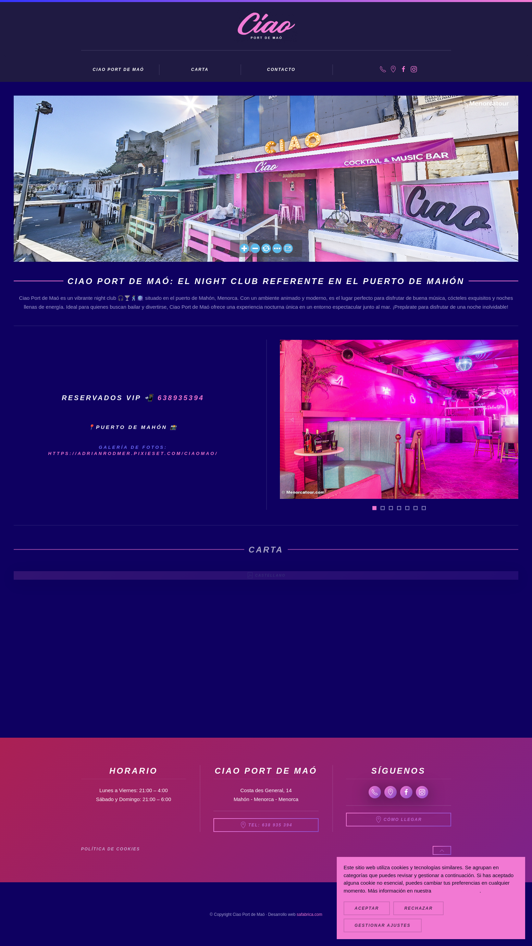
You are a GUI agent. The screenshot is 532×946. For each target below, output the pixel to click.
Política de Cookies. (456, 891)
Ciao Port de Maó (118, 69)
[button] (292, 433)
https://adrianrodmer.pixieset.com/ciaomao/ (133, 466)
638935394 (181, 411)
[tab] (374, 521)
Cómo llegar (398, 819)
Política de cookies (110, 849)
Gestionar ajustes (383, 925)
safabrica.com (309, 914)
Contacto (281, 69)
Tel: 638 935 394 (266, 825)
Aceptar (367, 908)
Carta (200, 69)
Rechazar (418, 908)
